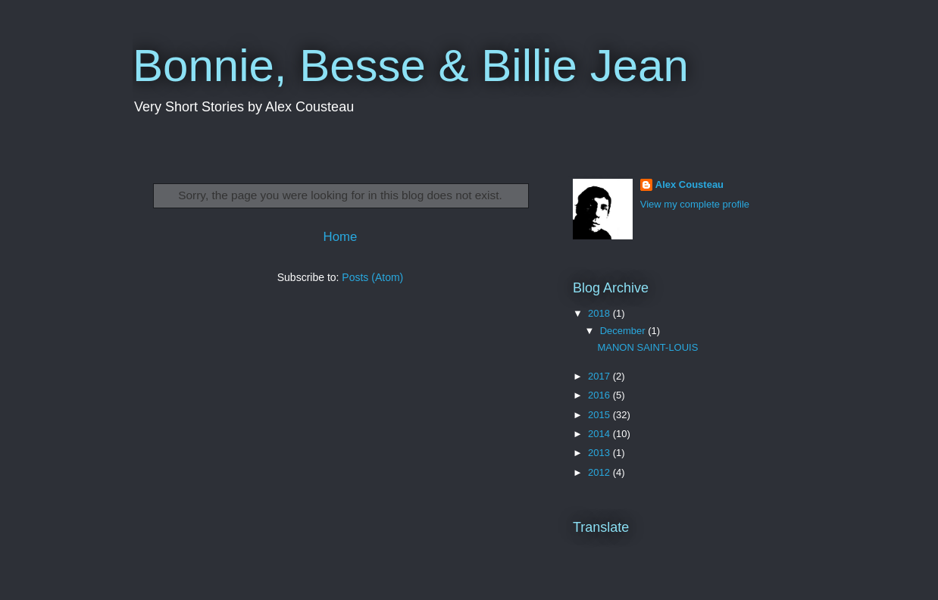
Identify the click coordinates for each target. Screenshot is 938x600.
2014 (600, 433)
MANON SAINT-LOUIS (647, 347)
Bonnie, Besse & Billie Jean (411, 65)
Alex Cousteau (689, 184)
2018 (600, 313)
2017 (600, 376)
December (624, 330)
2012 (600, 472)
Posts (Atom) (372, 277)
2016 (600, 395)
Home (341, 237)
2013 (600, 452)
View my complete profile (694, 204)
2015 (600, 414)
